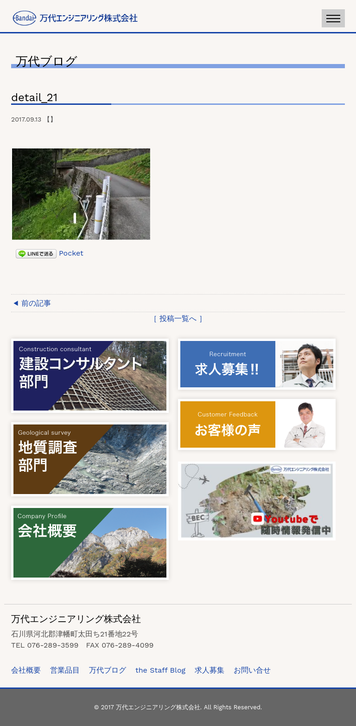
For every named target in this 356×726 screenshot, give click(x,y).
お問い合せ (252, 670)
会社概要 (26, 670)
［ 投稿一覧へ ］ (178, 318)
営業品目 (65, 670)
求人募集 (209, 670)
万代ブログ (107, 670)
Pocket (71, 253)
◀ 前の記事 (32, 303)
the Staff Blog (160, 670)
